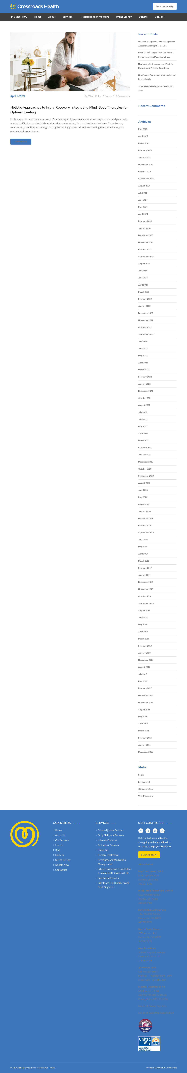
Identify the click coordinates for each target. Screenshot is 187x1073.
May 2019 (142, 546)
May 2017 (142, 681)
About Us (60, 835)
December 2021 (145, 391)
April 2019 (143, 553)
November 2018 (145, 589)
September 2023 (146, 256)
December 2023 (145, 235)
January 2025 (144, 157)
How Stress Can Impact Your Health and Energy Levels (157, 77)
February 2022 (145, 377)
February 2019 (145, 568)
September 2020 (146, 476)
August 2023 (144, 263)
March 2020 (143, 504)
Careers (59, 855)
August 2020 (144, 483)
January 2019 (144, 575)
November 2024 (145, 164)
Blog (57, 850)
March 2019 (143, 561)
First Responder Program (94, 16)
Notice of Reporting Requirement (156, 1012)
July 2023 (142, 270)
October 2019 (144, 525)
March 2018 (143, 638)
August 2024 (144, 185)
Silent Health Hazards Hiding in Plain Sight (155, 88)
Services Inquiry (165, 6)
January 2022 (144, 384)
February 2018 (145, 646)
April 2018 (143, 631)
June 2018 (142, 617)
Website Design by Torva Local (161, 1067)
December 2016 (145, 695)
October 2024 (144, 171)
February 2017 (145, 688)
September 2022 (146, 334)
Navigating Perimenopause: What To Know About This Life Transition (155, 66)
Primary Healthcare (108, 855)
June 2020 (142, 490)
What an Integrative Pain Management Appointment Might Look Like (156, 43)
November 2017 (145, 660)
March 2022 (143, 369)
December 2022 (145, 313)
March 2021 (143, 440)
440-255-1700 (18, 16)
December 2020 (145, 462)
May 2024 (142, 207)
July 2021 (142, 412)
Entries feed (144, 782)
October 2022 (144, 327)
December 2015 (145, 752)
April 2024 (143, 214)
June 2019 (142, 539)
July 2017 (142, 674)
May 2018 (142, 624)
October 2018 (144, 596)
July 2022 (142, 341)
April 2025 (143, 136)
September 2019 (146, 532)
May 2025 (142, 129)
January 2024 (144, 228)
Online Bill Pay (124, 16)
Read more (21, 141)
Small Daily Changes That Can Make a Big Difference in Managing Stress (156, 54)
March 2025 (143, 143)
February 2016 (145, 738)
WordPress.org (145, 796)
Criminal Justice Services (110, 830)
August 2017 (144, 667)
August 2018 (144, 610)
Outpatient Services (108, 845)
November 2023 (145, 242)
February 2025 (145, 150)
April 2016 (143, 723)
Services (67, 16)
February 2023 (145, 299)
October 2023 (144, 249)
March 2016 (143, 730)
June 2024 (142, 200)
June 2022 (142, 348)
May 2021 (142, 426)
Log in (141, 775)
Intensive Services (107, 840)
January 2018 (144, 653)
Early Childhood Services (111, 835)
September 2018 (146, 603)
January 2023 (144, 306)
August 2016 (144, 709)
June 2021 (142, 419)
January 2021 (144, 454)
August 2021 (144, 405)
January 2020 (144, 511)
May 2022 (142, 355)
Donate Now (62, 864)
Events (58, 845)
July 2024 (142, 193)
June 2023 (142, 277)
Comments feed (145, 789)
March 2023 (143, 292)
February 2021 (145, 447)
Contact (160, 16)
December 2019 (145, 518)
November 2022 (145, 320)
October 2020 (144, 469)
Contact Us (61, 869)
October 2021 (144, 398)
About (51, 16)
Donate (143, 16)
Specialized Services (108, 878)
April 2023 (143, 285)
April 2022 (143, 362)
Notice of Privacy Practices (152, 1006)
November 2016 (145, 702)
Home (37, 16)
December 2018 (145, 582)
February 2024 (145, 221)
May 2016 (142, 716)
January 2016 (144, 745)
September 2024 (146, 178)
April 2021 (143, 433)
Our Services (62, 840)
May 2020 (142, 497)
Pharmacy (103, 850)
